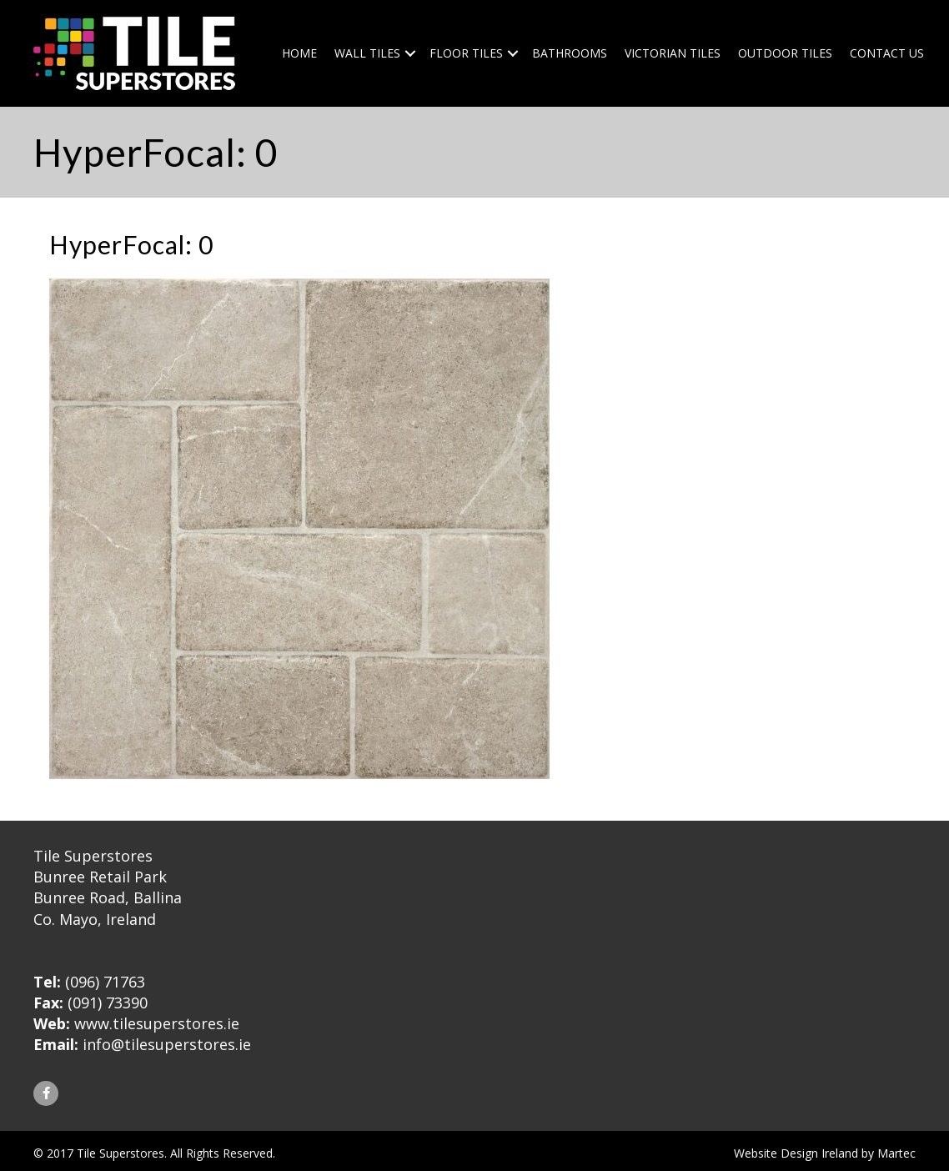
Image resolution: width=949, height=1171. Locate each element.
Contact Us (887, 53)
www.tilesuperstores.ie (156, 1023)
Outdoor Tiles (785, 53)
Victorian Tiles (673, 53)
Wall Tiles (367, 53)
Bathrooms (569, 53)
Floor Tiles (466, 53)
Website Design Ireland (796, 1153)
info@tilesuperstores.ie (167, 1044)
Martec (896, 1153)
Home (299, 53)
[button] (45, 1093)
